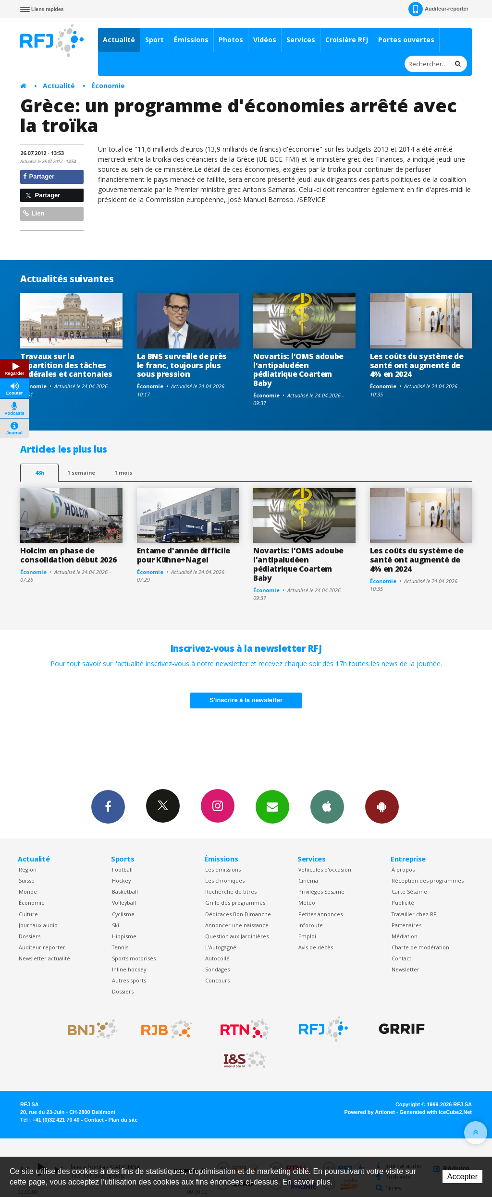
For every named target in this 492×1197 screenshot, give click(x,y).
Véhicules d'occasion (324, 869)
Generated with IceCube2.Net (436, 1112)
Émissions (191, 39)
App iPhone (327, 806)
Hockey (121, 880)
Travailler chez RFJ (415, 914)
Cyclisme (123, 914)
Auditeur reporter (42, 947)
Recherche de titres (231, 891)
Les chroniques (225, 880)
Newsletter (405, 969)
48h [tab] (39, 472)
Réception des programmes (428, 880)
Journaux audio (38, 925)
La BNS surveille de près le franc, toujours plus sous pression (182, 365)
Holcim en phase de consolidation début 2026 (68, 555)
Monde (28, 891)
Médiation (405, 936)
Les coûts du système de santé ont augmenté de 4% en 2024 (417, 365)
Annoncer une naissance (237, 925)
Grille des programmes (235, 902)
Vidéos (264, 39)
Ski (115, 925)
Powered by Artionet (369, 1112)
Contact (401, 958)
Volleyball (124, 902)
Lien (33, 213)
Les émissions (223, 869)
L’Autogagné (220, 947)
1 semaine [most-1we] (81, 472)
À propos (403, 869)
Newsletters (272, 806)
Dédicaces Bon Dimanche (238, 914)
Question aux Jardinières (237, 936)
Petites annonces (320, 914)
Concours (217, 980)
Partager (38, 176)
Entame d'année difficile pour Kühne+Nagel (183, 555)
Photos (231, 39)
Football (122, 869)
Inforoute (310, 925)
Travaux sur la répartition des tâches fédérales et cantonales (66, 365)
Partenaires (406, 925)
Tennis (120, 947)
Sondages (217, 969)
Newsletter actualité (44, 958)
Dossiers (29, 936)
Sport (154, 39)
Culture (28, 914)
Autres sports (129, 980)
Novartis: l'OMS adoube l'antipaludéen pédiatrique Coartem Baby (298, 370)
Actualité (119, 39)
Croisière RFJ (346, 39)
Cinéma (308, 880)
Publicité (403, 902)
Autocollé (217, 958)
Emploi (307, 936)
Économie (108, 85)
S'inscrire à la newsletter (246, 700)
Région (28, 869)
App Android (382, 806)
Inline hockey (129, 969)
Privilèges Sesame (321, 891)
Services (300, 39)
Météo (306, 902)
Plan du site (122, 1120)
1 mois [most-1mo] (123, 472)
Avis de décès (315, 947)
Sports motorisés (134, 958)
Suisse (27, 880)
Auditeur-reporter (438, 9)
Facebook (108, 806)
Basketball (125, 891)
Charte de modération (420, 947)
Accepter (462, 1177)
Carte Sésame (409, 891)
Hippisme (124, 936)
